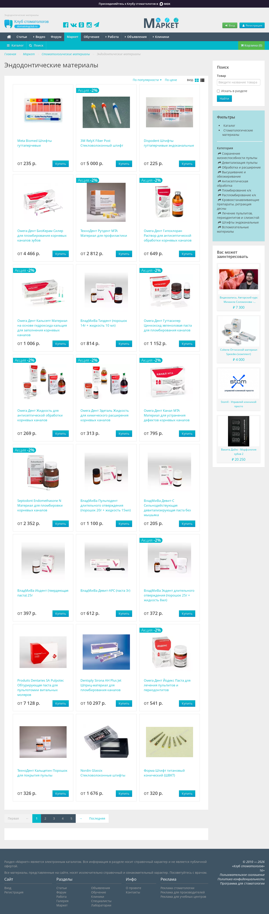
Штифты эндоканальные (238, 222)
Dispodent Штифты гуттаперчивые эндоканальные (169, 142)
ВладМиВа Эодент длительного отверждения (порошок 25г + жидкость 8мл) (169, 595)
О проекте (133, 888)
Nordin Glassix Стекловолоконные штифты (102, 772)
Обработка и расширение (239, 167)
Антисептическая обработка (232, 183)
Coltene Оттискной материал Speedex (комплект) (238, 352)
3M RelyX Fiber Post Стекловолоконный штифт (101, 142)
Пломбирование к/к (234, 190)
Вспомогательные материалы (233, 229)
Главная (10, 54)
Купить (60, 164)
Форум (56, 37)
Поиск (36, 45)
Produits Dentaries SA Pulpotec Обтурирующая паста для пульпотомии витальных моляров (40, 687)
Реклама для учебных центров (183, 897)
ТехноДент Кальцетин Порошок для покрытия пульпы (42, 772)
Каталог (15, 45)
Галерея (62, 901)
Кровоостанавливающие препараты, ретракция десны (238, 204)
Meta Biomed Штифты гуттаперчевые (34, 142)
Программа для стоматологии (242, 883)
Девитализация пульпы (238, 162)
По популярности (146, 80)
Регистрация (252, 25)
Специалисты (101, 901)
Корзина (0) (251, 45)
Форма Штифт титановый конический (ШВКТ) (164, 772)
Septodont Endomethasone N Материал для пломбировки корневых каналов (40, 505)
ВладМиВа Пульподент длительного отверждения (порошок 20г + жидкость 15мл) (105, 505)
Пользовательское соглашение (242, 875)
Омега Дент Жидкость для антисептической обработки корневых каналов (40, 415)
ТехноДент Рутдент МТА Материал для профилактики (103, 233)
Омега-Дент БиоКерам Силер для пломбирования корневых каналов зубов (42, 235)
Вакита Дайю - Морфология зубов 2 (238, 452)
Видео (39, 37)
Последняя (97, 818)
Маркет (72, 37)
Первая (13, 818)
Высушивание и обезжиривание (231, 174)
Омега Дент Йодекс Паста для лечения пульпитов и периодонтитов (167, 685)
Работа (112, 37)
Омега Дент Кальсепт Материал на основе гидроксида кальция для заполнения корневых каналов (42, 327)
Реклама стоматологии (177, 888)
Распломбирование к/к (237, 195)
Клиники (161, 37)
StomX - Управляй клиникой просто (238, 404)
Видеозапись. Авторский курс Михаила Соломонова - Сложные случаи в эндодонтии (239, 300)
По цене (171, 80)
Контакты (133, 892)
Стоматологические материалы (237, 132)
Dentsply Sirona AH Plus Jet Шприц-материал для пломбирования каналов (100, 685)
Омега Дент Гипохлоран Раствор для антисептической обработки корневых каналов (168, 235)
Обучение (91, 37)
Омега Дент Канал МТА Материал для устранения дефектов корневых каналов (167, 415)
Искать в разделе (234, 91)
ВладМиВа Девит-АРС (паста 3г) (105, 590)
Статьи (21, 37)
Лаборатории (101, 905)
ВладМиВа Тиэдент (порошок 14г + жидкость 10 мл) (103, 322)
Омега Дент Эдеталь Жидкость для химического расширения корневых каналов (104, 415)
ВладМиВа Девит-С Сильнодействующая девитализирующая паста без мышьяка (167, 507)
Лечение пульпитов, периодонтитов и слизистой (238, 215)
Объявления (136, 37)
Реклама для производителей (183, 892)
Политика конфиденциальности (241, 879)
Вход (230, 25)
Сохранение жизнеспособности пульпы (237, 155)
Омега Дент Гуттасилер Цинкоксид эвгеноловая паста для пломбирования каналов (168, 325)
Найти (224, 98)
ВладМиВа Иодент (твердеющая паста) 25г (42, 592)
